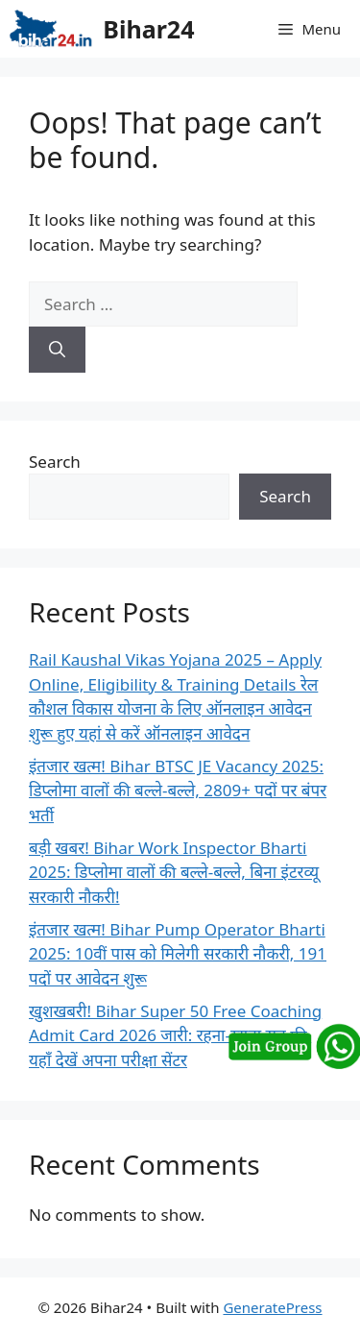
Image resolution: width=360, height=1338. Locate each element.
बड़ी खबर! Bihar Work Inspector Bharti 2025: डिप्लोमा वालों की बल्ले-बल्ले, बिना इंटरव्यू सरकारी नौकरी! (174, 872)
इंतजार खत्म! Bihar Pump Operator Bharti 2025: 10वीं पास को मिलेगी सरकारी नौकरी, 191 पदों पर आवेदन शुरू (177, 953)
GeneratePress (272, 1307)
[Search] (57, 350)
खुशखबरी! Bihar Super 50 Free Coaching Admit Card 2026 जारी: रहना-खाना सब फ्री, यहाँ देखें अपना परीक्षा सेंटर (175, 1035)
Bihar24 (148, 28)
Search (55, 461)
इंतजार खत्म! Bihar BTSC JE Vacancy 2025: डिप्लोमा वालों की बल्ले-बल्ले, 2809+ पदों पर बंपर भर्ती (177, 790)
